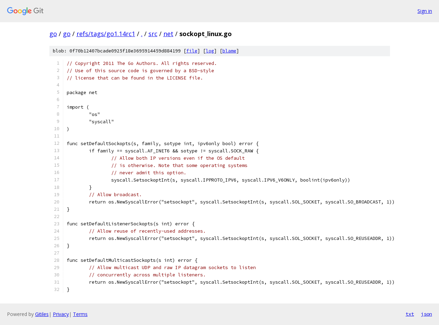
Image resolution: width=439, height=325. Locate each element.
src (152, 34)
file (191, 51)
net (168, 34)
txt (410, 314)
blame (229, 51)
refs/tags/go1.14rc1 (105, 34)
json (426, 314)
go (53, 34)
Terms (80, 314)
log (210, 51)
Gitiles (42, 314)
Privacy (61, 314)
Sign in (424, 11)
